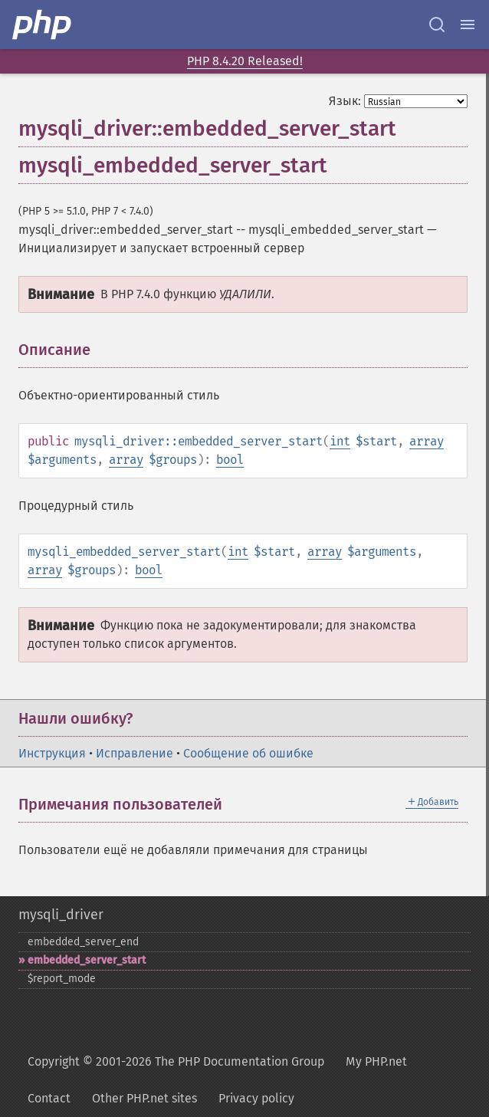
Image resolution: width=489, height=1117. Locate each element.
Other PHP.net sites (144, 1098)
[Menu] (467, 24)
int (340, 441)
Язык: (345, 101)
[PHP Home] (43, 24)
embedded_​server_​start (87, 960)
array (426, 441)
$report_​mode (62, 978)
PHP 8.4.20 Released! (245, 61)
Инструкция (52, 753)
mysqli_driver (60, 914)
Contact (49, 1098)
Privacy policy (256, 1098)
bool (230, 459)
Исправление (134, 753)
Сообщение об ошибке (248, 753)
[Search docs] (437, 24)
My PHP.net (376, 1061)
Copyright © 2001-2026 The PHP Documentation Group (176, 1061)
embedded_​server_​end (83, 941)
